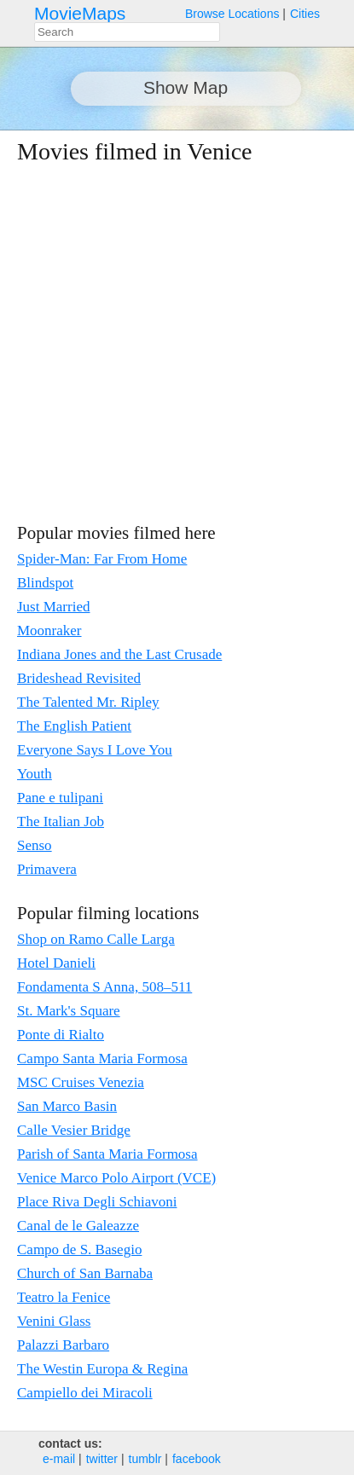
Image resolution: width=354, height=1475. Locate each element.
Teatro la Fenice (63, 1297)
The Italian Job (60, 821)
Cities (305, 13)
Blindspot (45, 583)
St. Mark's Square (68, 1011)
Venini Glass (53, 1321)
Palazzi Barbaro (63, 1345)
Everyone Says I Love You (94, 750)
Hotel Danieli (56, 963)
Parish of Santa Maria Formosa (107, 1154)
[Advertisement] (160, 343)
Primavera (47, 869)
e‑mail (59, 1459)
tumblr (145, 1459)
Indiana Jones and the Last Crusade (119, 654)
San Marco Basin (67, 1106)
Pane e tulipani (60, 798)
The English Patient (74, 726)
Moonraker (49, 630)
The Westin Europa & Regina (102, 1369)
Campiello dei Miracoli (85, 1393)
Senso (34, 845)
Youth (34, 774)
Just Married (53, 607)
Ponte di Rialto (60, 1035)
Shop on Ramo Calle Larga (96, 939)
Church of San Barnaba (85, 1273)
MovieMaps (79, 13)
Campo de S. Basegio (79, 1249)
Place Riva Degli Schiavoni (97, 1202)
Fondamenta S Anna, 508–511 (104, 987)
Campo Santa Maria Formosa (102, 1058)
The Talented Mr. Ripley (88, 702)
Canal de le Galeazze (78, 1226)
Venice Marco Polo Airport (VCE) (116, 1178)
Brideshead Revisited (79, 678)
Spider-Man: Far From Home (102, 559)
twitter (102, 1459)
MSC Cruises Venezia (80, 1082)
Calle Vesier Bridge (74, 1130)
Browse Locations (232, 13)
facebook (196, 1459)
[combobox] (127, 32)
